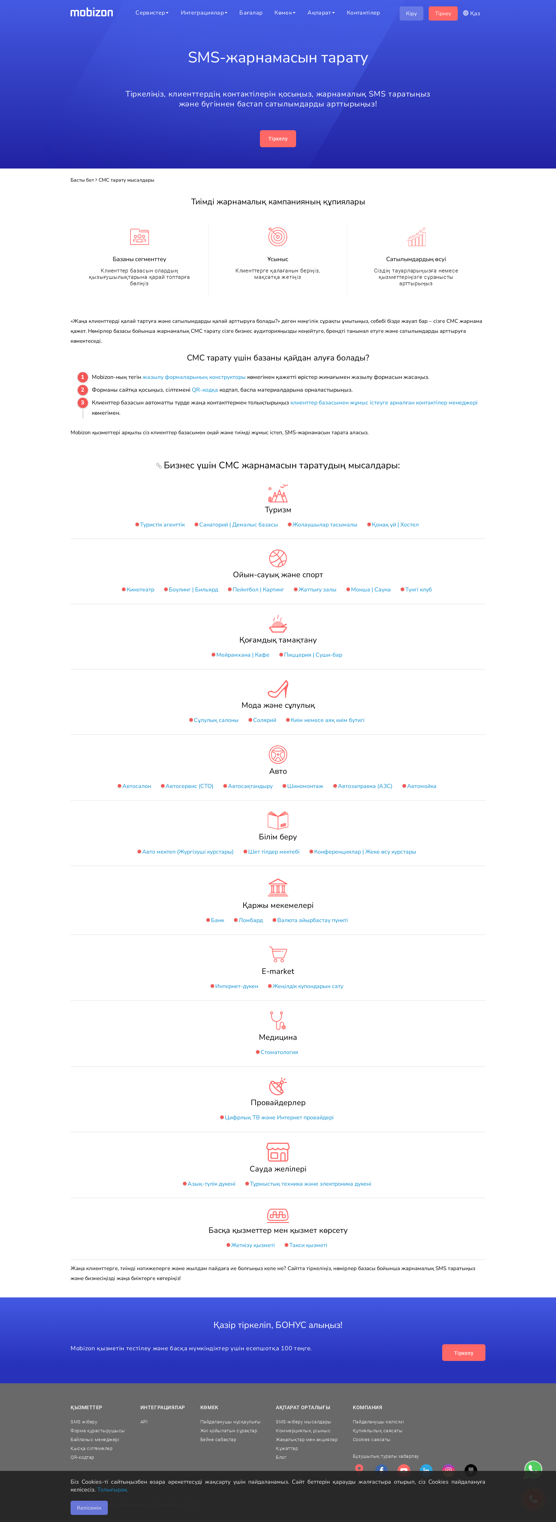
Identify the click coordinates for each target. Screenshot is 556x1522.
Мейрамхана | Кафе (242, 655)
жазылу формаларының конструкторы (194, 377)
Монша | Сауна (371, 590)
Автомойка (422, 786)
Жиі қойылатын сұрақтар (228, 1430)
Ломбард (251, 920)
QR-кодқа (205, 390)
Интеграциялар (162, 1407)
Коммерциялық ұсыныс (303, 1430)
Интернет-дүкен (236, 986)
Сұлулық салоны (216, 720)
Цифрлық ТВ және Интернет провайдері (279, 1117)
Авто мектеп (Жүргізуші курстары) (188, 852)
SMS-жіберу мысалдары (303, 1421)
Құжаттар (287, 1448)
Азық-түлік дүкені (211, 1184)
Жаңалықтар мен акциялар (307, 1439)
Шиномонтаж (305, 786)
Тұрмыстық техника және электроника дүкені (310, 1184)
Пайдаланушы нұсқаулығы (230, 1421)
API (144, 1421)
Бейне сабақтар (218, 1439)
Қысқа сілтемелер (91, 1448)
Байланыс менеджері (95, 1439)
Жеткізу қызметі (253, 1245)
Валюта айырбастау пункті (312, 920)
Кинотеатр (140, 590)
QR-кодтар (82, 1457)
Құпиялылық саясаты (377, 1430)
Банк (217, 920)
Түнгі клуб (418, 590)
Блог (281, 1457)
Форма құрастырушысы (98, 1430)
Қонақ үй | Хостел (395, 525)
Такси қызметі (308, 1245)
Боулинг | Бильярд (193, 590)
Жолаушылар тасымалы (325, 525)
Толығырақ (112, 1490)
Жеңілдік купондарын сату (308, 986)
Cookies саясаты (372, 1439)
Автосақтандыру (250, 786)
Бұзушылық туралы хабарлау (386, 1456)
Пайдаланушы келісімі (378, 1421)
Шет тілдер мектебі (274, 852)
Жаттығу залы (318, 590)
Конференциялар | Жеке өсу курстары (365, 852)
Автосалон (136, 786)
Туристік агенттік (162, 525)
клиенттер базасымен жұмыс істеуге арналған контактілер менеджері (384, 403)
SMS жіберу (84, 1421)
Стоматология (279, 1052)
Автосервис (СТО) (189, 786)
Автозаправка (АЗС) (365, 786)
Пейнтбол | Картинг (258, 590)
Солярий (264, 720)
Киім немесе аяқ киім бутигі (328, 720)
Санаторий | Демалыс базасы (238, 525)
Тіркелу (278, 139)
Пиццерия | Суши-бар (313, 655)
